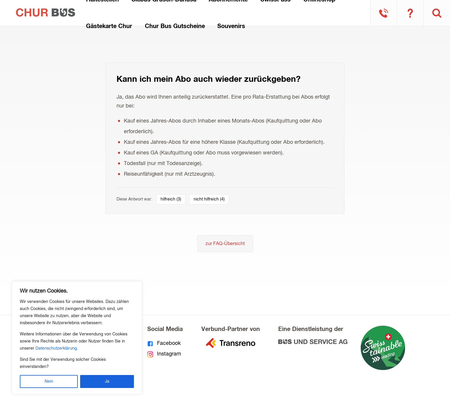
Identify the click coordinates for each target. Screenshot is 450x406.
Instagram (164, 354)
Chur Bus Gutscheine (175, 26)
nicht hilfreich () (209, 199)
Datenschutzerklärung (56, 348)
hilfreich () (171, 199)
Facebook (164, 343)
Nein (49, 381)
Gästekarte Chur (109, 26)
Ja (107, 381)
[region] (77, 337)
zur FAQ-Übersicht (225, 243)
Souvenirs (231, 26)
